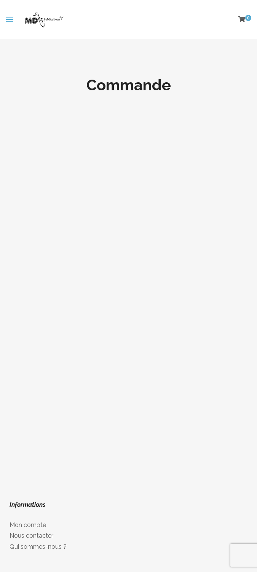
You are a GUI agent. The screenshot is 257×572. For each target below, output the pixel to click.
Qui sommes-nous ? (38, 546)
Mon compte (28, 525)
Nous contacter (31, 535)
